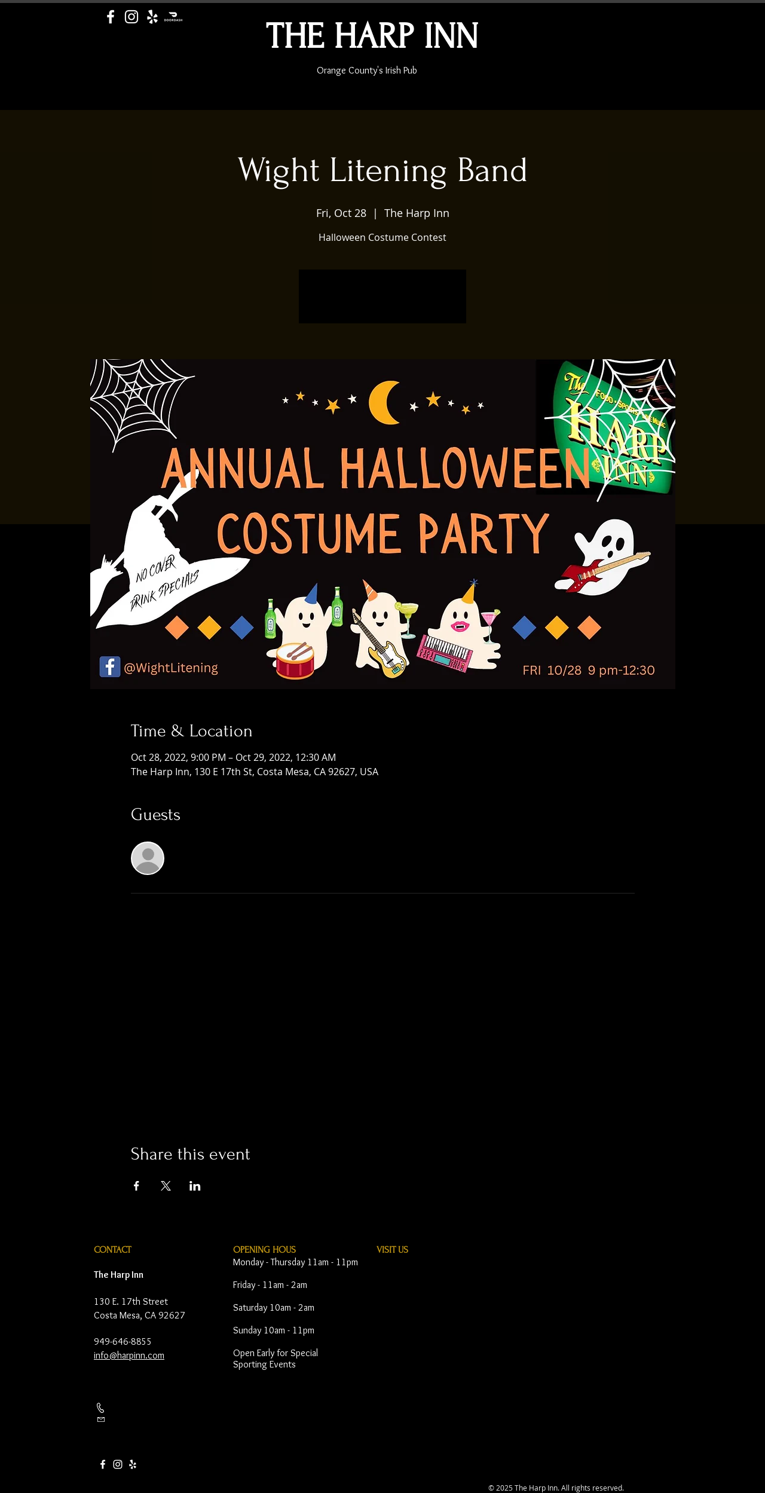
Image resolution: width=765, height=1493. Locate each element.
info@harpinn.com (129, 1355)
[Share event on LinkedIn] (195, 1186)
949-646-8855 (123, 1341)
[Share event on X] (166, 1186)
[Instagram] (131, 17)
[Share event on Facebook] (136, 1186)
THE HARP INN (372, 37)
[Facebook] (111, 17)
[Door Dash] (173, 17)
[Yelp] (152, 17)
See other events (383, 303)
